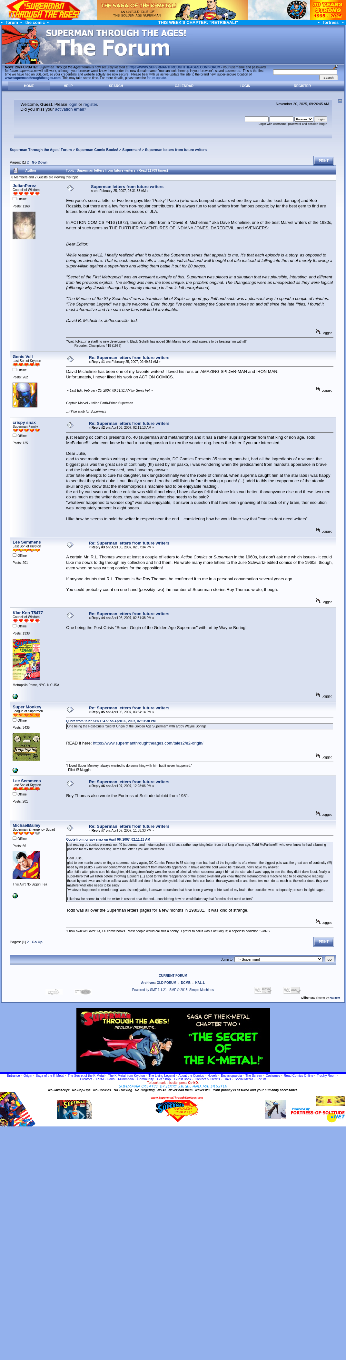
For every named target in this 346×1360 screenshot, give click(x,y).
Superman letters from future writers (176, 150)
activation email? (70, 109)
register (90, 104)
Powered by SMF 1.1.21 (149, 990)
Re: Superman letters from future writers (129, 357)
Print (324, 161)
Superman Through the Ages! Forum (41, 150)
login (72, 104)
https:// (174, 67)
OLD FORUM (166, 983)
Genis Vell (23, 356)
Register (302, 86)
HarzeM (335, 997)
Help (68, 86)
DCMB (186, 983)
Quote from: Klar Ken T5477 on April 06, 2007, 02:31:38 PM (111, 721)
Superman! (131, 150)
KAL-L (200, 983)
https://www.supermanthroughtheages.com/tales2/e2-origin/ (148, 743)
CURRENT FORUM (173, 975)
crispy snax (24, 422)
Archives (148, 983)
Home (29, 86)
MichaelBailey (26, 825)
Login (245, 86)
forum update (156, 78)
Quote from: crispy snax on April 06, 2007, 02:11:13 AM (108, 839)
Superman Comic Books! (97, 150)
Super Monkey (27, 707)
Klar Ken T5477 (28, 612)
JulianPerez (24, 185)
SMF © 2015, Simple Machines (191, 990)
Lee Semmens (27, 542)
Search (116, 86)
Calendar (184, 86)
